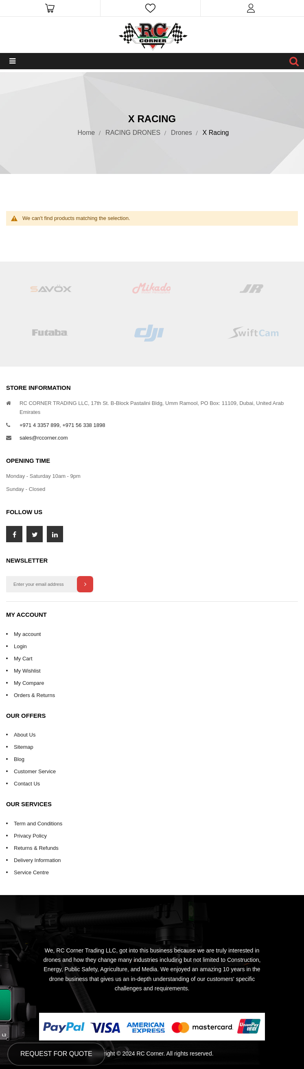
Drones (181, 132)
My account (27, 634)
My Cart (23, 658)
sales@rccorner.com (44, 438)
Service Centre (31, 872)
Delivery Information (37, 860)
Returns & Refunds (36, 848)
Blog (19, 759)
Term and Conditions (38, 823)
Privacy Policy (30, 836)
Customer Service (35, 771)
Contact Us (27, 784)
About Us (24, 735)
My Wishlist (27, 671)
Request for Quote (56, 1053)
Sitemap (23, 747)
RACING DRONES (132, 132)
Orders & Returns (34, 695)
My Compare (29, 683)
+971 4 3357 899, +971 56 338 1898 (62, 425)
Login (20, 646)
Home (86, 132)
